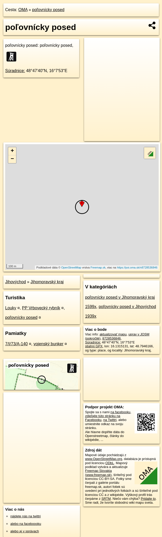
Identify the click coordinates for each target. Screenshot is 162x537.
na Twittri (109, 420)
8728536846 (111, 338)
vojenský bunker (48, 344)
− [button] (12, 159)
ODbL (109, 463)
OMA (23, 9)
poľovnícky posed (48, 9)
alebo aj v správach (24, 531)
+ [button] (12, 151)
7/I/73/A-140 (16, 344)
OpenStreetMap (71, 267)
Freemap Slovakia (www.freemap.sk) (98, 473)
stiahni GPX (94, 346)
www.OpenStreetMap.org (103, 459)
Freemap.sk (98, 267)
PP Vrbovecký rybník (41, 308)
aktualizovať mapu (113, 334)
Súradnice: (15, 70)
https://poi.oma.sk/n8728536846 (137, 267)
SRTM (106, 499)
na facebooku (120, 412)
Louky (10, 308)
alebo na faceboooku (25, 524)
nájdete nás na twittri (25, 516)
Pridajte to (148, 499)
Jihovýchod (15, 282)
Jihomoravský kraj (47, 282)
